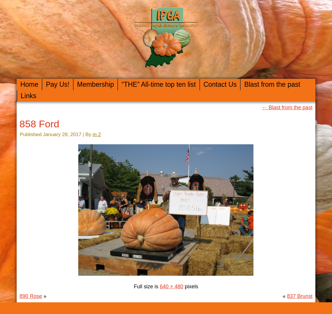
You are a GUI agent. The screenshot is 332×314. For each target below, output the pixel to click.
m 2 (97, 134)
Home (29, 84)
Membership (95, 84)
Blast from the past (272, 84)
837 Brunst (299, 296)
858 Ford (39, 123)
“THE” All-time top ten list (158, 84)
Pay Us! (57, 84)
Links (28, 96)
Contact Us (220, 84)
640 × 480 (171, 286)
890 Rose (31, 296)
